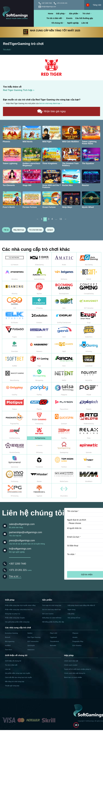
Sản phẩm (73, 13)
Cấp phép (71, 613)
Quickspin (31, 645)
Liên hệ (84, 23)
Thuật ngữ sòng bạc (12, 685)
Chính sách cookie (70, 665)
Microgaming (9, 641)
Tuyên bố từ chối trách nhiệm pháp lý (77, 669)
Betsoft (7, 637)
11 (61, 219)
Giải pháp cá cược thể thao (51, 618)
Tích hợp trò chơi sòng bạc (51, 605)
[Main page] (17, 13)
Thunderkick (54, 641)
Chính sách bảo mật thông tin (74, 673)
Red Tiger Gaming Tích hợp (17, 90)
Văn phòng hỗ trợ (74, 618)
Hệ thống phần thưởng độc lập (53, 622)
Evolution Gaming (11, 633)
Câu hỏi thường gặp (84, 18)
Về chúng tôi (57, 23)
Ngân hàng (71, 609)
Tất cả (6, 230)
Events (69, 18)
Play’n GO (53, 633)
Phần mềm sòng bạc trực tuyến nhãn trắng (20, 605)
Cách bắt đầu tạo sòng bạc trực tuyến (18, 677)
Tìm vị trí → (15, 576)
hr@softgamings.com (20, 548)
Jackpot (50, 230)
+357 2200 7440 (17, 563)
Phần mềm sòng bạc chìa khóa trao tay (19, 609)
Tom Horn (8, 649)
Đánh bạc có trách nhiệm (73, 677)
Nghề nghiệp (73, 23)
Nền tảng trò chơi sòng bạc (14, 681)
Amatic (75, 637)
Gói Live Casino (48, 613)
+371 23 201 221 (18, 570)
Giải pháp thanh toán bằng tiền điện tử (81, 605)
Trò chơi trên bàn (35, 230)
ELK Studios (77, 645)
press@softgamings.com (22, 540)
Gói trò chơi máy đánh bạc (51, 609)
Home (50, 13)
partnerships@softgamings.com (25, 532)
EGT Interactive (32, 641)
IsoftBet (8, 645)
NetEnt (29, 633)
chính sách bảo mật (71, 661)
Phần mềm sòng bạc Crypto (15, 618)
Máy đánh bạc (19, 230)
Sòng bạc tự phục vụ (12, 613)
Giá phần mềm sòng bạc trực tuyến (17, 673)
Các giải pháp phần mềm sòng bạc (17, 622)
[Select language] (93, 5)
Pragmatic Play (78, 641)
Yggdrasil (53, 637)
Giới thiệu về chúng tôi (13, 661)
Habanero (30, 649)
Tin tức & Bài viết (54, 18)
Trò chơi (86, 13)
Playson (75, 633)
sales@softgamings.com (22, 524)
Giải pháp (60, 13)
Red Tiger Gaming (33, 637)
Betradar (53, 645)
